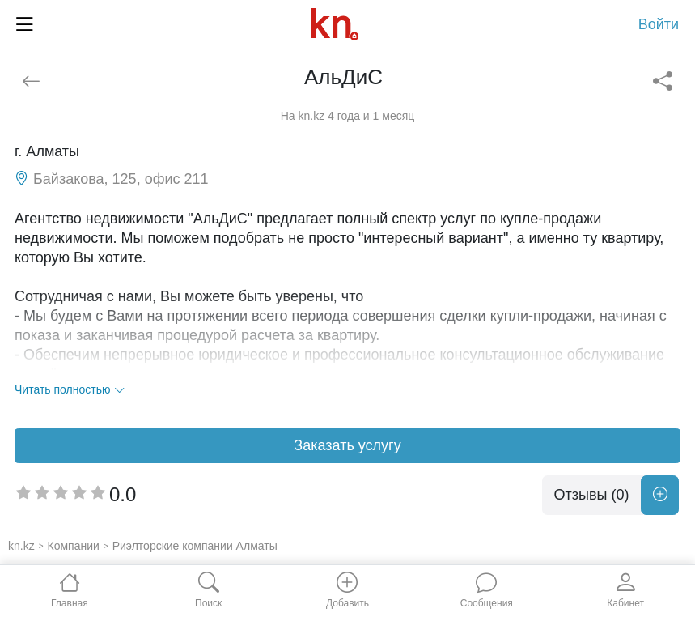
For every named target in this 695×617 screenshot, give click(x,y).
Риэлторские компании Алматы (195, 545)
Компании (74, 545)
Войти (658, 24)
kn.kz (21, 545)
